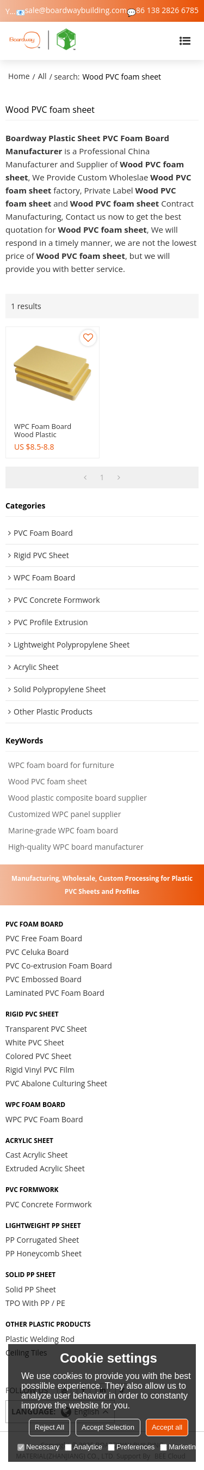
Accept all (167, 1427)
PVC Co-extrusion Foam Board (58, 965)
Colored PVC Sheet (38, 1056)
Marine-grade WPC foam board (63, 830)
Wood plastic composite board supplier (77, 798)
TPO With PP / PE (35, 1303)
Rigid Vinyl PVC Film (40, 1069)
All (42, 76)
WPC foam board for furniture (61, 765)
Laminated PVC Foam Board (54, 993)
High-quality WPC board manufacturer (76, 847)
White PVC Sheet (34, 1042)
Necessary (38, 1447)
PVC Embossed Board (43, 979)
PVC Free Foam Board (43, 938)
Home (19, 76)
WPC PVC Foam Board (44, 1119)
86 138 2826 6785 (167, 10)
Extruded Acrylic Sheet (45, 1168)
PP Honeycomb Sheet (43, 1253)
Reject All (49, 1427)
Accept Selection (108, 1427)
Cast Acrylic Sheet (36, 1155)
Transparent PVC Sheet (46, 1029)
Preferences (131, 1447)
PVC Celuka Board (37, 952)
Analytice (83, 1447)
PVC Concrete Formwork (48, 1204)
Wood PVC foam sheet (47, 781)
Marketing (180, 1447)
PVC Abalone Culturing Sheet (56, 1083)
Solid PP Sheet (30, 1289)
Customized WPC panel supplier (64, 814)
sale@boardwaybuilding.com (76, 10)
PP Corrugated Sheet (42, 1240)
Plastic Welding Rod (40, 1339)
